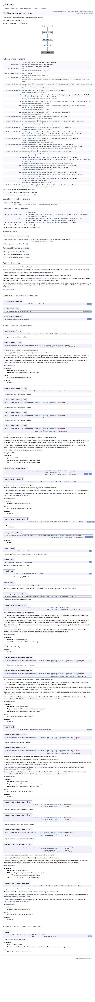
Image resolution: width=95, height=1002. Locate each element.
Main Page (6, 8)
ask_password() (28, 92)
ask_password (26, 84)
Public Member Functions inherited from (19, 190)
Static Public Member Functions (71, 11)
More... (42, 17)
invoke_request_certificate (31, 132)
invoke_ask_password (29, 121)
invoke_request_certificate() (31, 142)
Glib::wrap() (35, 241)
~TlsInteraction (27, 66)
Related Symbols (79, 13)
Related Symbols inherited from (16, 244)
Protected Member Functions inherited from (20, 225)
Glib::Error (10, 382)
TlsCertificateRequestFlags (31, 134)
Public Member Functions (58, 11)
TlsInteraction (7, 17)
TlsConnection (62, 132)
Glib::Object (31, 190)
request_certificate (29, 144)
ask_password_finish (29, 116)
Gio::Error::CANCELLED (16, 362)
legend (47, 55)
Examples (43, 8)
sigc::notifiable (24, 257)
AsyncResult (56, 116)
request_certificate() (29, 155)
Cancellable (85, 84)
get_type (17, 202)
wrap (32, 239)
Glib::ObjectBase (32, 192)
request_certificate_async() (31, 169)
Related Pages (14, 8)
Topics (21, 8)
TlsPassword (51, 84)
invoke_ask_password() (30, 129)
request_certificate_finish (31, 185)
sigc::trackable (31, 195)
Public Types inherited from (15, 252)
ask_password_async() (30, 103)
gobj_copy (25, 77)
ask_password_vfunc (32, 214)
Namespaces (28, 8)
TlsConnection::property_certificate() (15, 769)
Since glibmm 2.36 (8, 290)
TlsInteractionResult (13, 84)
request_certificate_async (31, 157)
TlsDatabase (37, 617)
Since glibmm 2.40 (9, 701)
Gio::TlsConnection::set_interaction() (43, 272)
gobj (23, 69)
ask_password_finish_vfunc (35, 222)
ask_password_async (29, 95)
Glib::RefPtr (41, 84)
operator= (25, 64)
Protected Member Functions (85, 11)
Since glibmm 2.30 (9, 365)
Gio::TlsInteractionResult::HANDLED (16, 490)
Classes (37, 8)
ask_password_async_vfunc (35, 218)
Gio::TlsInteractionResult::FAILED (57, 360)
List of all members (88, 13)
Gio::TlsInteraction (21, 239)
